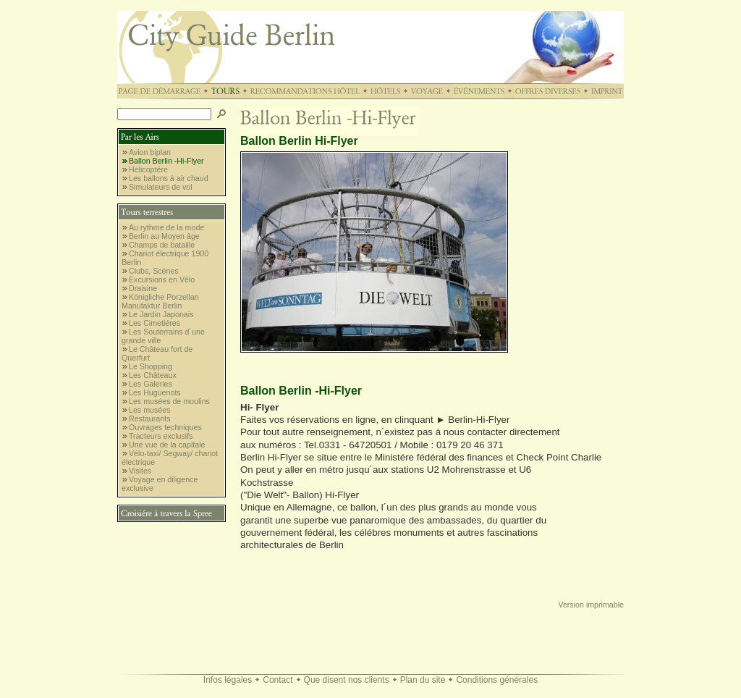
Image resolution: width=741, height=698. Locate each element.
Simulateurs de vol (160, 186)
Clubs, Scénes (154, 270)
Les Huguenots (155, 392)
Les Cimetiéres (154, 323)
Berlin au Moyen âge (164, 236)
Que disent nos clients (346, 680)
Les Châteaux (153, 375)
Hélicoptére (148, 169)
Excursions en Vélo (162, 279)
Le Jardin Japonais (161, 314)
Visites (140, 470)
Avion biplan (150, 152)
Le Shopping (150, 366)
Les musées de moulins (169, 401)
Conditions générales (497, 680)
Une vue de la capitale (167, 444)
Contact (277, 680)
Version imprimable (591, 604)
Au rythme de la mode (166, 227)
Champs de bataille (162, 244)
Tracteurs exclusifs (160, 436)
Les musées (149, 409)
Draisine (143, 288)
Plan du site (423, 680)
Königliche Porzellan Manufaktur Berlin (160, 301)
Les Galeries (150, 383)
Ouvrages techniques (165, 427)
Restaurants (149, 418)
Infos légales (227, 680)
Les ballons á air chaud (168, 178)
